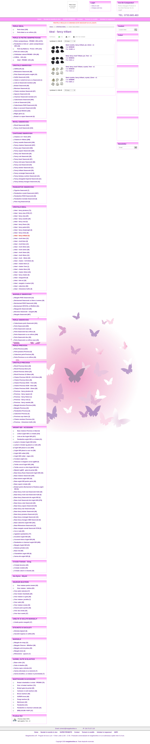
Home (39, 19)
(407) (22, 137)
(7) (21, 190)
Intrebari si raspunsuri (107, 19)
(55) (24, 170)
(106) (24, 142)
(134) (22, 102)
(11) (20, 459)
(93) (23, 694)
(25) (25, 357)
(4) (22, 88)
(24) (25, 105)
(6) (22, 201)
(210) (28, 434)
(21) (23, 167)
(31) (22, 705)
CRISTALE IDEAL (61, 26)
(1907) (26, 193)
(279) (28, 500)
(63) (22, 337)
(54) (23, 165)
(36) (25, 645)
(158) (22, 29)
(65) (18, 551)
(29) (26, 340)
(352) (21, 125)
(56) (25, 470)
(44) (21, 252)
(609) (24, 448)
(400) (27, 542)
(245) (21, 326)
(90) (28, 377)
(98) (23, 71)
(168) (23, 148)
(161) (25, 323)
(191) (24, 523)
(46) (25, 385)
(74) (26, 685)
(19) (21, 51)
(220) (21, 349)
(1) (28, 80)
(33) (28, 473)
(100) (22, 111)
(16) (21, 224)
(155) (21, 453)
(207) (24, 145)
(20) (25, 83)
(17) (25, 97)
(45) (25, 60)
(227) (26, 436)
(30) (25, 481)
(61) (22, 227)
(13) (19, 69)
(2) (23, 394)
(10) (24, 283)
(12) (21, 238)
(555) (24, 99)
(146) (24, 464)
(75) (30, 682)
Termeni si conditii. (91, 19)
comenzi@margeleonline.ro (68, 728)
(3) (22, 329)
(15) (26, 32)
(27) (22, 369)
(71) (22, 210)
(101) (25, 442)
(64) (23, 696)
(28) (22, 366)
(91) (26, 306)
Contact (80, 19)
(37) (25, 710)
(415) (23, 128)
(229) (25, 405)
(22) (21, 247)
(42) (22, 702)
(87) (24, 91)
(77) (22, 534)
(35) (21, 568)
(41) (20, 57)
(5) (24, 261)
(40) (24, 374)
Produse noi (17, 716)
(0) (24, 116)
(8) (24, 173)
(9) (23, 289)
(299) (22, 139)
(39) (22, 156)
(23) (19, 531)
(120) (21, 77)
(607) (22, 314)
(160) (24, 151)
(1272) (28, 41)
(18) (25, 422)
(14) (24, 419)
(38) (21, 249)
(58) (25, 450)
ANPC (116, 732)
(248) (26, 334)
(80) (26, 54)
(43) (25, 383)
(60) (21, 85)
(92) (25, 108)
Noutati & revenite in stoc (52, 19)
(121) (29, 49)
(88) (25, 312)
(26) (22, 153)
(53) (25, 506)
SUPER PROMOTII (69, 19)
